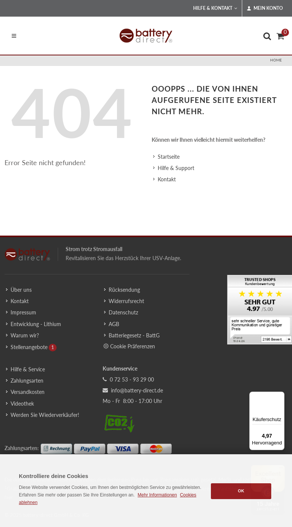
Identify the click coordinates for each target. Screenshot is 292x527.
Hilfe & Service (28, 369)
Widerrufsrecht (126, 301)
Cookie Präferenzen (129, 346)
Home (276, 60)
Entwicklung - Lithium (36, 324)
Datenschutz (123, 312)
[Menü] (279, 396)
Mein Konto (265, 8)
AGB (114, 324)
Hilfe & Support (176, 168)
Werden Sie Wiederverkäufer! (45, 415)
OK (241, 491)
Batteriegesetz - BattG (134, 335)
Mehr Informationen (157, 495)
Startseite (169, 156)
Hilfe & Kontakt (215, 8)
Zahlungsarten (27, 380)
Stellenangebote (29, 347)
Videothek (22, 403)
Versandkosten (28, 392)
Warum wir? (25, 335)
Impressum (23, 312)
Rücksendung (124, 289)
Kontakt (167, 179)
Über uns (21, 289)
